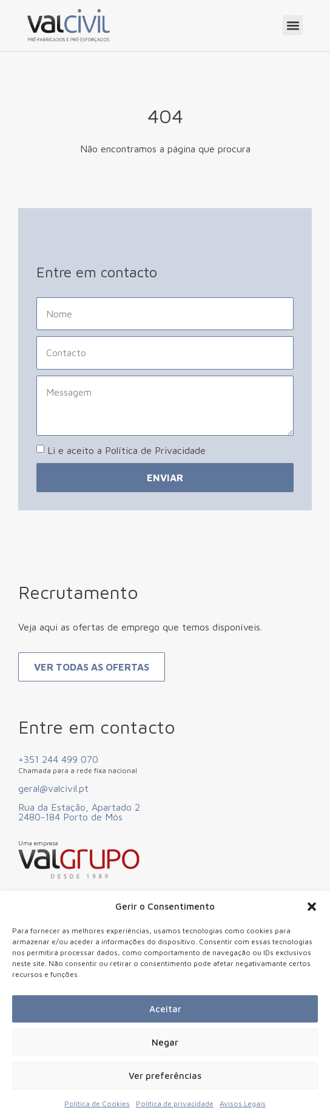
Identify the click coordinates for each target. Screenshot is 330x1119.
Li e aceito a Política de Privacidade (126, 450)
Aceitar (165, 1009)
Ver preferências (165, 1075)
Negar (165, 1042)
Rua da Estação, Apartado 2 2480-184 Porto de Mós (79, 812)
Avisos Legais (243, 1103)
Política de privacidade (175, 1103)
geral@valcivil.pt (53, 788)
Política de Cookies (97, 1103)
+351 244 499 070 (58, 759)
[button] (312, 907)
